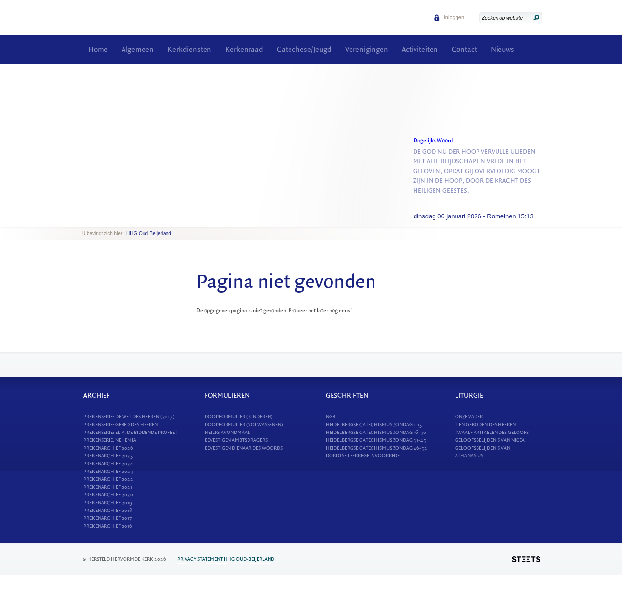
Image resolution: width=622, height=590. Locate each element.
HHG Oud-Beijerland (148, 233)
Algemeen (138, 49)
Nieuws (502, 49)
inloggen (449, 17)
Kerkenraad (244, 49)
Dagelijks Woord (433, 140)
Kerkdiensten (189, 49)
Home (98, 49)
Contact (464, 49)
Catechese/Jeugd (304, 49)
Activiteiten (420, 49)
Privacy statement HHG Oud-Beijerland (225, 559)
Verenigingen (366, 49)
